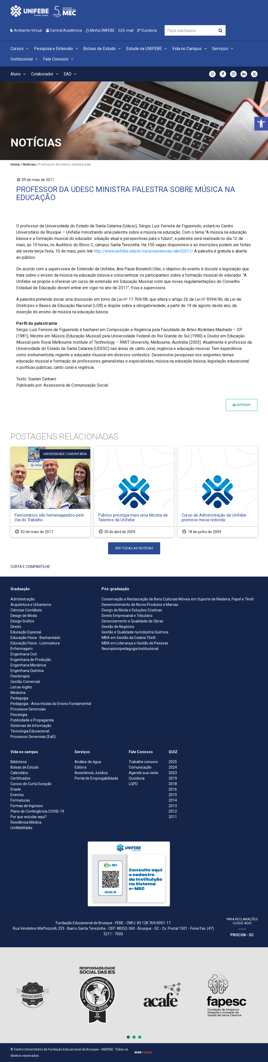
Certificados (20, 778)
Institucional (24, 59)
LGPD (133, 784)
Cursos (20, 48)
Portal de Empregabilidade (96, 778)
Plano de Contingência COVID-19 (37, 811)
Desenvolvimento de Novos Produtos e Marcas (140, 605)
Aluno (18, 74)
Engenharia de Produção (30, 660)
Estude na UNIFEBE (147, 48)
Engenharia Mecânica (28, 665)
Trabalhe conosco (143, 762)
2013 (173, 806)
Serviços (223, 48)
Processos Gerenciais (28, 709)
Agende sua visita (143, 773)
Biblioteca (18, 762)
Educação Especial (25, 632)
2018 (173, 784)
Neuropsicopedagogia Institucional (130, 649)
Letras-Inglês (21, 687)
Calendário (19, 773)
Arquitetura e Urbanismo (30, 605)
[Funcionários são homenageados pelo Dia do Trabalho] (50, 492)
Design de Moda (23, 616)
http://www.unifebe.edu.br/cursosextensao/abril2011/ (143, 251)
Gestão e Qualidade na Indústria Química (135, 632)
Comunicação (140, 767)
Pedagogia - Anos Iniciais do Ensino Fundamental (50, 704)
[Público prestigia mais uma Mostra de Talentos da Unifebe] (134, 492)
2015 (173, 795)
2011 (173, 817)
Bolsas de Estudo (102, 48)
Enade (15, 789)
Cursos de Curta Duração (31, 784)
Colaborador (45, 74)
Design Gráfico (22, 621)
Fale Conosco (59, 59)
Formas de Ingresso (26, 806)
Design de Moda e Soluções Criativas (132, 610)
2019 (173, 778)
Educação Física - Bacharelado (35, 638)
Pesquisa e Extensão (57, 48)
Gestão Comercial (25, 682)
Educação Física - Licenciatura (35, 643)
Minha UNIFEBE (100, 30)
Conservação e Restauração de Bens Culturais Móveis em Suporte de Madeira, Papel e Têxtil (178, 599)
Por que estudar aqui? (28, 817)
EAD (71, 74)
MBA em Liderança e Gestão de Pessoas (135, 643)
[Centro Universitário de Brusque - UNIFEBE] (43, 10)
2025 (173, 762)
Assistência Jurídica (91, 773)
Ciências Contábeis (26, 610)
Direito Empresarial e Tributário (127, 616)
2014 (173, 800)
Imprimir (242, 405)
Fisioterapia (20, 676)
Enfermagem (21, 649)
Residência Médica (25, 822)
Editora (80, 767)
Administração (22, 599)
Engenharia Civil (23, 654)
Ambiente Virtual (26, 30)
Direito (15, 627)
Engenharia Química (27, 671)
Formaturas (20, 800)
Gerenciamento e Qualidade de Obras (132, 621)
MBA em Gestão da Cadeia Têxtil (128, 638)
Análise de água (88, 762)
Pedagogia (19, 698)
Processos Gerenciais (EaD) (33, 737)
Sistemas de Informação (30, 726)
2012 (173, 811)
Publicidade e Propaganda (32, 720)
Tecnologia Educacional (29, 731)
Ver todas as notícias (134, 548)
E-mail (126, 30)
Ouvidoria (147, 30)
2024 (173, 767)
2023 (173, 773)
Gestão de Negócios (118, 627)
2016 (173, 789)
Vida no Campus (190, 48)
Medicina (17, 693)
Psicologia (18, 715)
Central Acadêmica (64, 30)
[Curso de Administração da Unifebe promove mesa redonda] (218, 492)
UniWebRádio (21, 828)
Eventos (17, 795)
